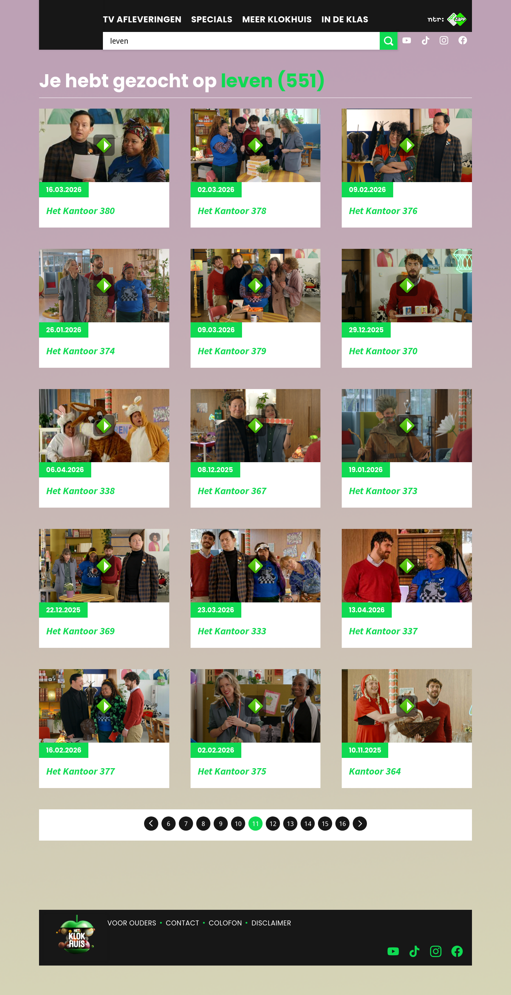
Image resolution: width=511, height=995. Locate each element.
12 (272, 823)
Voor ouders (132, 923)
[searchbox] (241, 41)
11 (255, 823)
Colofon (225, 923)
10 (238, 823)
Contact (182, 923)
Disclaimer (271, 923)
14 (307, 823)
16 (342, 823)
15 (325, 823)
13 (290, 823)
